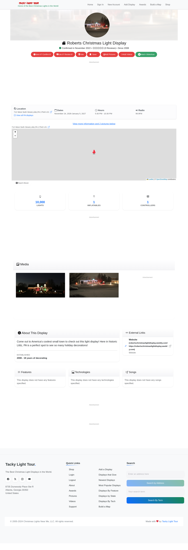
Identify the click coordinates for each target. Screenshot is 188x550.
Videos (72, 504)
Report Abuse (22, 185)
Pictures (73, 498)
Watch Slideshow (146, 57)
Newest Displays (107, 482)
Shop (167, 6)
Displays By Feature (108, 493)
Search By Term (155, 503)
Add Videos (126, 57)
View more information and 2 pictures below (94, 126)
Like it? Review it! (65, 57)
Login (71, 477)
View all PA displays (23, 118)
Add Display (129, 6)
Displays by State (107, 498)
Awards (142, 6)
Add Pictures (109, 57)
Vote (81, 57)
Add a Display (105, 472)
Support (73, 509)
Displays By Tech (107, 504)
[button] (94, 154)
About (72, 488)
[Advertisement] (94, 85)
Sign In (100, 6)
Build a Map (155, 6)
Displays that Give (107, 477)
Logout (72, 482)
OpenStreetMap (161, 182)
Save (93, 57)
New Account (114, 6)
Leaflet (150, 182)
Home (90, 6)
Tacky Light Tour (20, 467)
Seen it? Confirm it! (42, 57)
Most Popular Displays (110, 488)
